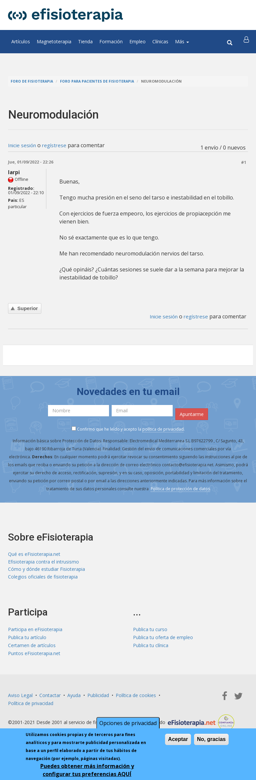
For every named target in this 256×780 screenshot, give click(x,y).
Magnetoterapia (54, 41)
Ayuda (74, 697)
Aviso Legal (20, 697)
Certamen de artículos (32, 647)
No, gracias (211, 739)
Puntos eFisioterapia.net (34, 655)
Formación (111, 41)
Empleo (137, 41)
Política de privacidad (30, 705)
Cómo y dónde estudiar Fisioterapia (46, 570)
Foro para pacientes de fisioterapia (99, 81)
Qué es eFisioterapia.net (34, 554)
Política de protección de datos (180, 489)
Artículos (20, 41)
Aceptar (178, 739)
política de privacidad (163, 429)
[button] (247, 41)
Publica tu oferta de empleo (163, 639)
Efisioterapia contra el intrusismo (43, 562)
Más (182, 41)
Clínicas (160, 41)
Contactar (50, 697)
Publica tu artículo (27, 639)
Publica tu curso (150, 631)
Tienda (85, 41)
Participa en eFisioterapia (35, 631)
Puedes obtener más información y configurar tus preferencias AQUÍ (87, 770)
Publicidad (98, 697)
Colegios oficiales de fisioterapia (43, 578)
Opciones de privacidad (128, 723)
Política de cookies (136, 697)
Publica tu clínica (150, 647)
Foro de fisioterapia (32, 81)
